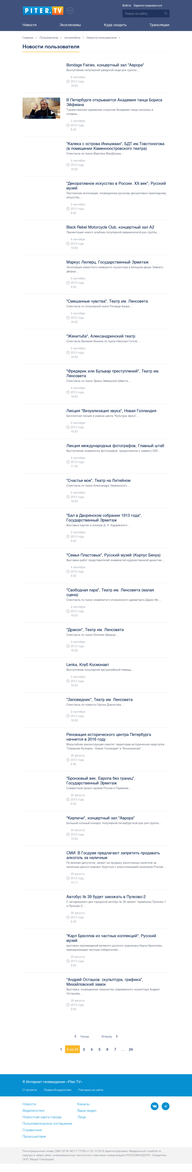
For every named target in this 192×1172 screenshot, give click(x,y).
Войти (126, 5)
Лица (81, 1117)
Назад (81, 1036)
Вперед (109, 1036)
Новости (30, 25)
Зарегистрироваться (147, 5)
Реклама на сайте (90, 1089)
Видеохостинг (34, 1111)
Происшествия (34, 1137)
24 (131, 1049)
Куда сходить (115, 25)
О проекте (30, 1089)
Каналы (83, 1104)
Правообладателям (57, 1089)
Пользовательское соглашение (47, 1124)
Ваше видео (86, 1111)
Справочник (32, 1130)
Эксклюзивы (70, 25)
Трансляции (159, 25)
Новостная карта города (42, 1117)
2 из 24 (72, 1049)
